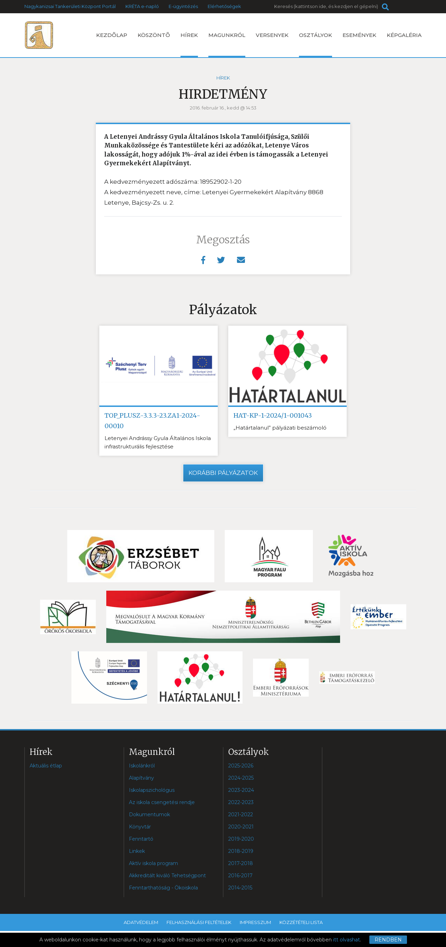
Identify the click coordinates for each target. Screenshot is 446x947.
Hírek (189, 44)
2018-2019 (240, 851)
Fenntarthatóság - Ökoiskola (163, 888)
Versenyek (272, 35)
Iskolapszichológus (152, 790)
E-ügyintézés (183, 6)
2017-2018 (240, 863)
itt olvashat (346, 940)
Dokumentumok (149, 814)
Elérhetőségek (224, 6)
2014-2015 (240, 888)
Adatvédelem (141, 922)
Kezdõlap (111, 35)
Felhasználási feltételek (199, 922)
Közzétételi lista (301, 922)
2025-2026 (240, 766)
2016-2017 (240, 875)
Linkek (137, 851)
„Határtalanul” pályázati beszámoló (279, 427)
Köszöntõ (154, 35)
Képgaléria (404, 35)
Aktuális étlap (46, 766)
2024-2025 (241, 778)
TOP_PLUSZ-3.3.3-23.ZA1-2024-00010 (152, 420)
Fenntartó (141, 839)
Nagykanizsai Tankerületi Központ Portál (70, 6)
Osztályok (315, 44)
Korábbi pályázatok (223, 472)
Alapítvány (141, 778)
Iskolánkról (142, 766)
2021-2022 (240, 814)
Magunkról (226, 44)
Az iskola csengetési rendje (162, 802)
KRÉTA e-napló (142, 6)
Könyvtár (140, 827)
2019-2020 (241, 839)
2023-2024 (241, 790)
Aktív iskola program (153, 863)
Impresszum (255, 922)
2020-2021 (241, 827)
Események (359, 35)
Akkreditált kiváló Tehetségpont (167, 875)
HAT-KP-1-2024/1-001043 (272, 415)
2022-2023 (241, 802)
